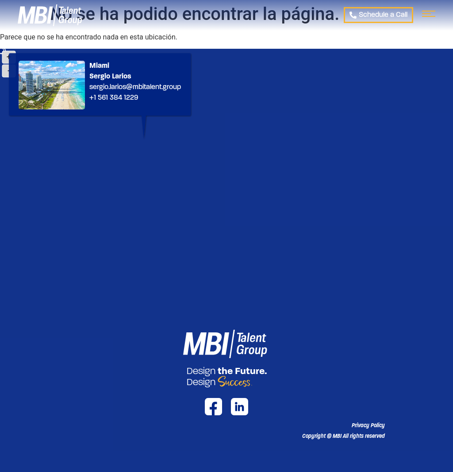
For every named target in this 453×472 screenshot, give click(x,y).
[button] (343, 436)
